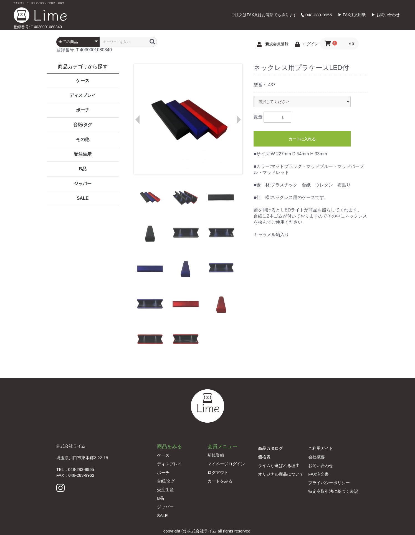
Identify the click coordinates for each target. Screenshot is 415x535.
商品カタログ (270, 448)
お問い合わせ (320, 465)
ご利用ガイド (320, 448)
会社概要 (316, 457)
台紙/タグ (82, 124)
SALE (83, 198)
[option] (188, 119)
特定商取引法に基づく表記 (333, 491)
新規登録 (216, 455)
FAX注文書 (318, 474)
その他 (82, 139)
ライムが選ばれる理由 (279, 465)
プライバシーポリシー (329, 482)
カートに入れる (302, 139)
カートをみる (220, 481)
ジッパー (83, 183)
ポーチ (82, 110)
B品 (83, 168)
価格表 (264, 457)
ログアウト (218, 472)
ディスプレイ (82, 95)
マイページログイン (226, 463)
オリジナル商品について (281, 474)
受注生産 (83, 154)
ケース (82, 80)
